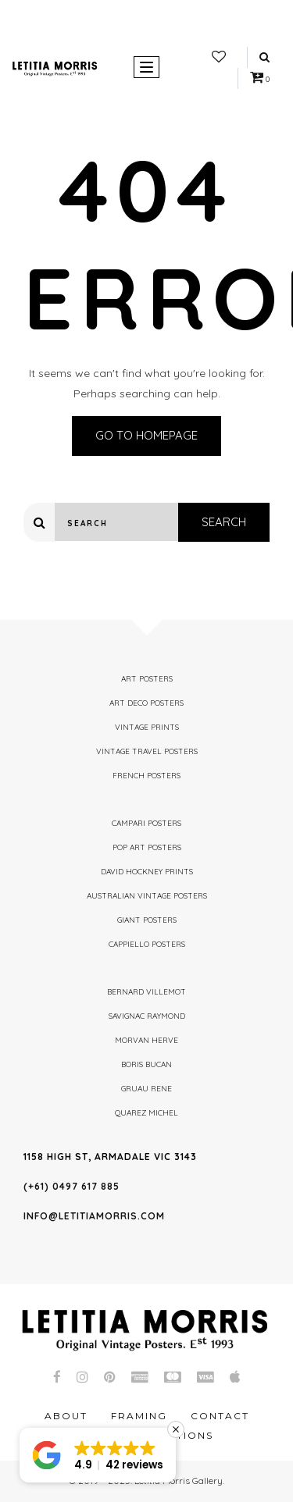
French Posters (146, 776)
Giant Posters (147, 920)
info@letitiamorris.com (94, 1216)
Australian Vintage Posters (147, 896)
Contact (220, 1416)
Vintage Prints (147, 727)
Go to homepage (146, 435)
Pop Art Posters (147, 847)
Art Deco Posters (146, 703)
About (66, 1416)
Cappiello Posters (147, 944)
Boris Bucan (146, 1064)
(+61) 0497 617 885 (71, 1186)
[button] (98, 1455)
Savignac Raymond (147, 1016)
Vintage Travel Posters (147, 751)
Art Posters (147, 679)
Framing (139, 1416)
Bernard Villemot (146, 992)
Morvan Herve (146, 1040)
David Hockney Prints (147, 872)
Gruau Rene (146, 1089)
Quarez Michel (146, 1113)
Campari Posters (146, 823)
